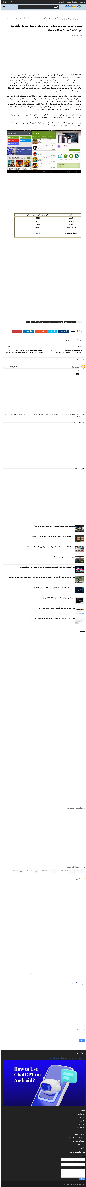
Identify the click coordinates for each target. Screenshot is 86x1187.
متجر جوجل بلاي (47, 18)
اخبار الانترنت (16, 871)
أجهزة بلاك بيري (65, 871)
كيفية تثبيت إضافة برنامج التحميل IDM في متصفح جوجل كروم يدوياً (53, 526)
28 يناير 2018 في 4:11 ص (9, 367)
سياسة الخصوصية (71, 2)
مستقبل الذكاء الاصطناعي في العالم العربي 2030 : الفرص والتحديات (53, 587)
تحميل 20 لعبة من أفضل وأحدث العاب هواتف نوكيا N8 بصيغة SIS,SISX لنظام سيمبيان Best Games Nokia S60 (41, 577)
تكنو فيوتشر (79, 1144)
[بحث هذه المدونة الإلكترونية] (41, 973)
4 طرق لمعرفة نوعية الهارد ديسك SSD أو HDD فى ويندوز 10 (56, 598)
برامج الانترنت (78, 1131)
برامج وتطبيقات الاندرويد (58, 18)
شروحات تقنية (78, 1148)
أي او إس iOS (79, 1114)
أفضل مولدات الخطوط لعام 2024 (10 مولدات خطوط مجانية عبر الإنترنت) (52, 618)
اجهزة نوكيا (31, 871)
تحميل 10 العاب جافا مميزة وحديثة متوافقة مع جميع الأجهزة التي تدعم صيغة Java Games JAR (45, 547)
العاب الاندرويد (78, 1124)
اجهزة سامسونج (48, 871)
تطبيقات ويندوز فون (77, 1141)
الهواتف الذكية (78, 1127)
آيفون (79, 871)
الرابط (37, 233)
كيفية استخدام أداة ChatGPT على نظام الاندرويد (66, 1058)
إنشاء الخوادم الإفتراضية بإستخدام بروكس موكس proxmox (56, 608)
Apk (40, 18)
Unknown (74, 367)
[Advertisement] (43, 56)
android (34, 18)
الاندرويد (74, 18)
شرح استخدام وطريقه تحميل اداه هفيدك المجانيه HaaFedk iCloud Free (52, 536)
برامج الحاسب (78, 1134)
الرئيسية (81, 2)
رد (76, 374)
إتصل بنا (60, 2)
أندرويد (68, 18)
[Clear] (30, 973)
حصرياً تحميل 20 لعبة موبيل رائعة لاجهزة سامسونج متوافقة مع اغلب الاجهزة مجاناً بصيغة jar (46, 567)
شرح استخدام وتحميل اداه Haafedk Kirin (61, 557)
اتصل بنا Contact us (77, 984)
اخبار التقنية (79, 1117)
